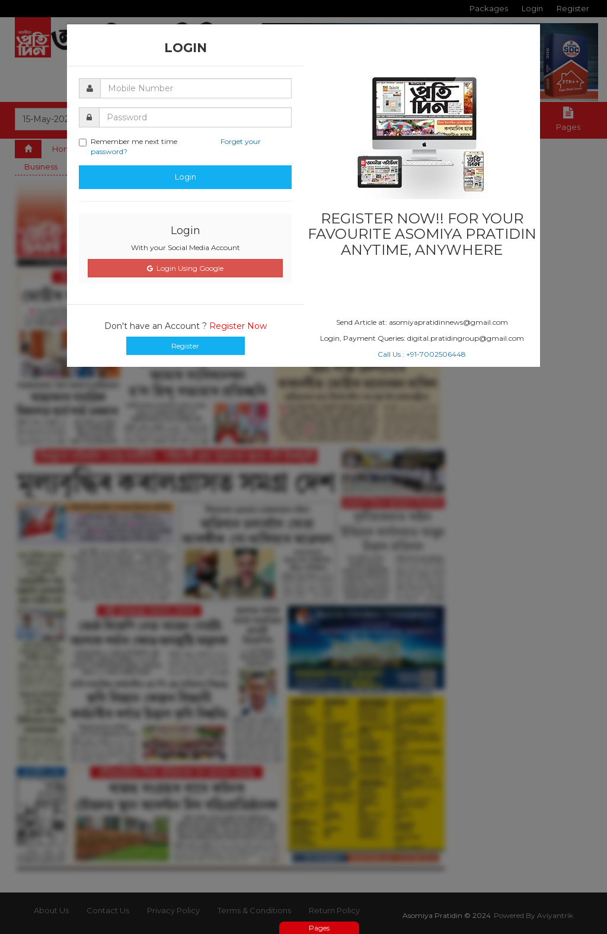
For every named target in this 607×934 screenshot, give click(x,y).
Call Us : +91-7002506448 (422, 354)
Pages (319, 927)
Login (185, 176)
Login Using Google (185, 268)
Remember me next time (170, 146)
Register (185, 345)
